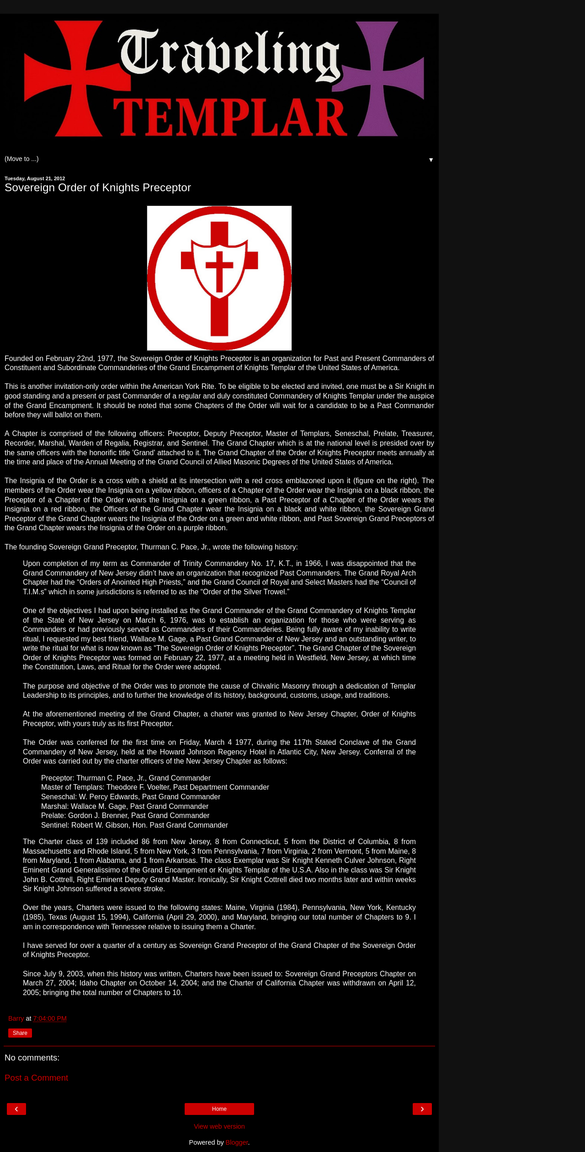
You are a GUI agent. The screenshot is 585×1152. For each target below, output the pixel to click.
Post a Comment (36, 1077)
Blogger (237, 1142)
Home (219, 1109)
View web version (219, 1126)
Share (20, 1033)
